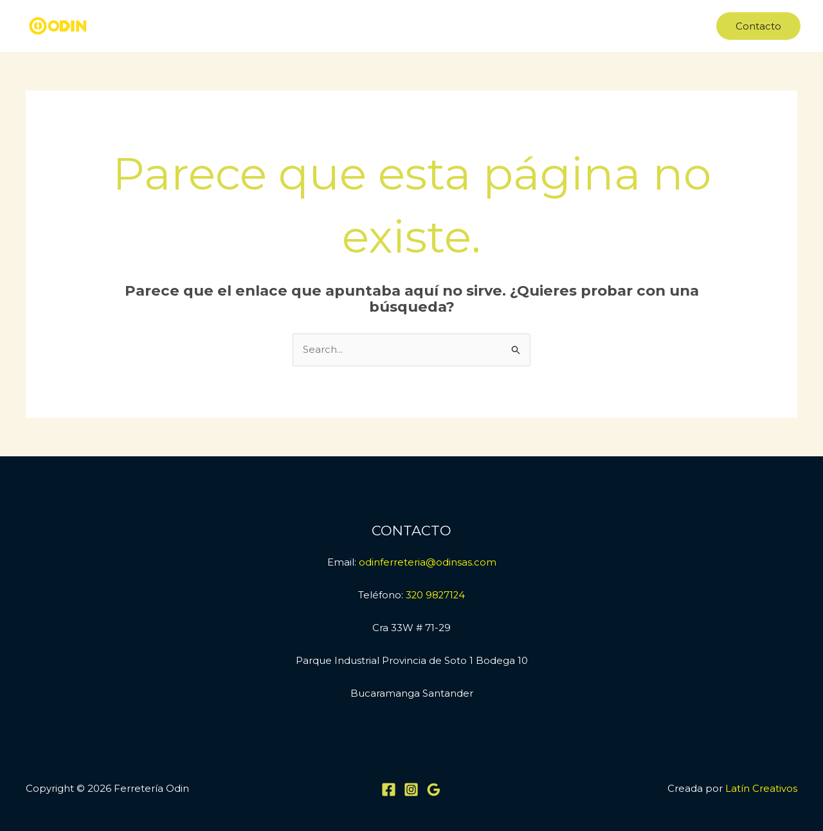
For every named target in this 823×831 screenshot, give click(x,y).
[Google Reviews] (433, 789)
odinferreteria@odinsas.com (427, 562)
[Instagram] (411, 789)
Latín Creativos (761, 788)
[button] (758, 26)
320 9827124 (435, 595)
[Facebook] (388, 789)
